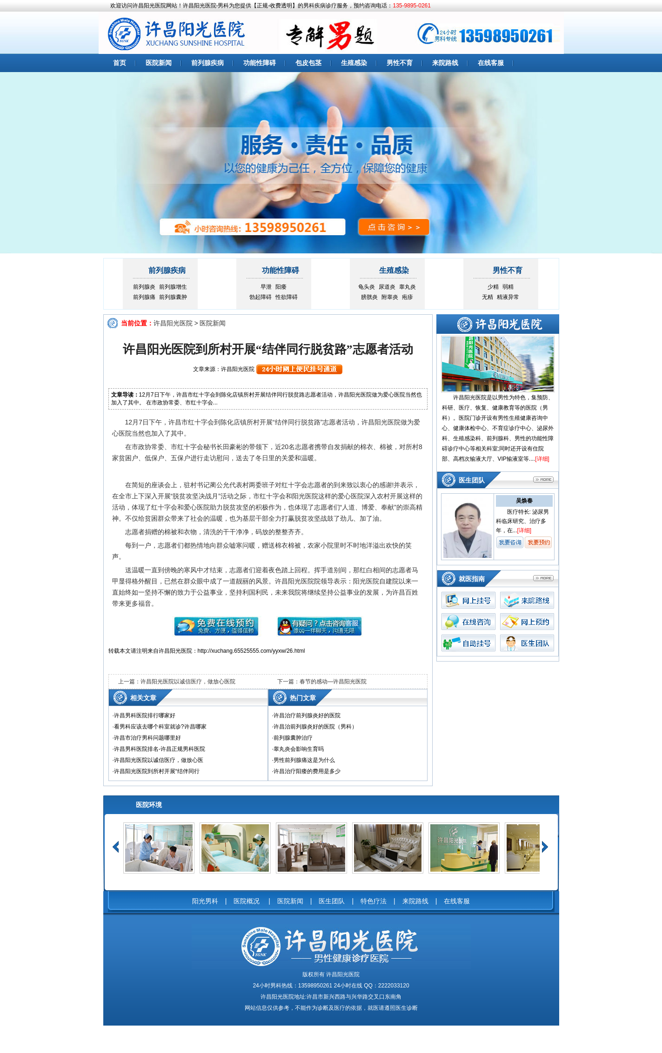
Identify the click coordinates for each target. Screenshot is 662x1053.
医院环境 (149, 804)
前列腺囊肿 (173, 297)
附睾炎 (389, 297)
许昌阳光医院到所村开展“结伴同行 (157, 771)
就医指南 (472, 579)
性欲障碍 (286, 297)
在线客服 (491, 62)
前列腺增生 (173, 287)
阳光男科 (205, 901)
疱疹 (407, 297)
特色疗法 (374, 901)
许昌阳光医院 (173, 323)
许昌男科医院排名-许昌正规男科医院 (159, 749)
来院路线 (445, 62)
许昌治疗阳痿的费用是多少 (307, 771)
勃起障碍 (260, 297)
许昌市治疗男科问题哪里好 (147, 738)
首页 (119, 62)
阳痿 (281, 287)
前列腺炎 (144, 287)
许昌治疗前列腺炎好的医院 (307, 715)
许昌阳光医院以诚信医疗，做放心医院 (187, 681)
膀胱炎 (369, 297)
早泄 (266, 287)
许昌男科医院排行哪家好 (144, 715)
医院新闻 (159, 62)
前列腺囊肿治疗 (293, 738)
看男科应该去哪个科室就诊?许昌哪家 (160, 726)
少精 (493, 287)
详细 (542, 459)
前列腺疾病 (207, 62)
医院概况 (247, 901)
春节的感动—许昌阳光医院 (333, 681)
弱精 (508, 287)
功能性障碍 (259, 62)
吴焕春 (524, 500)
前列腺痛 (144, 297)
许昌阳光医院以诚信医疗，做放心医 (158, 760)
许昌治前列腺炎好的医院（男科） (315, 726)
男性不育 (400, 62)
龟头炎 (366, 287)
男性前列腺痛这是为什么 (304, 760)
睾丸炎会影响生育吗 (299, 749)
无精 (487, 297)
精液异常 (508, 297)
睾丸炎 (407, 287)
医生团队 (472, 480)
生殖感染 (354, 62)
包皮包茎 (308, 62)
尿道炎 (387, 287)
